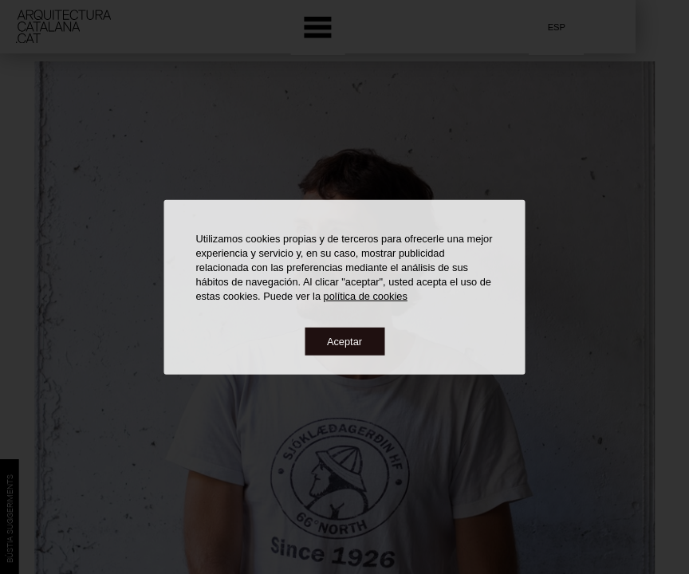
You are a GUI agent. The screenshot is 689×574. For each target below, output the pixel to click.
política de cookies (365, 295)
